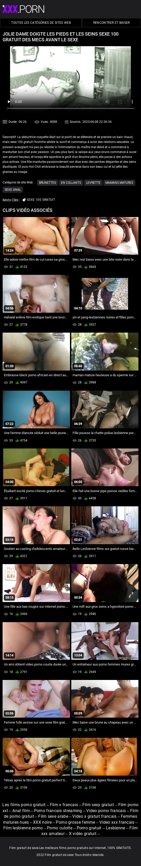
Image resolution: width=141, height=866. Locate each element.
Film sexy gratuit (98, 804)
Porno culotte (59, 827)
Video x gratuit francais (94, 816)
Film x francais (64, 804)
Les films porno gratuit (23, 804)
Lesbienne (115, 827)
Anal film (21, 810)
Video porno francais (106, 810)
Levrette (93, 183)
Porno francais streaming (58, 810)
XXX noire (42, 822)
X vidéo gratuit (83, 833)
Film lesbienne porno (23, 827)
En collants (71, 183)
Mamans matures (119, 183)
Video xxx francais (116, 822)
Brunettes (47, 183)
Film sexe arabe (53, 816)
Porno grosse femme (75, 822)
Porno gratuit (90, 827)
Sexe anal (13, 189)
